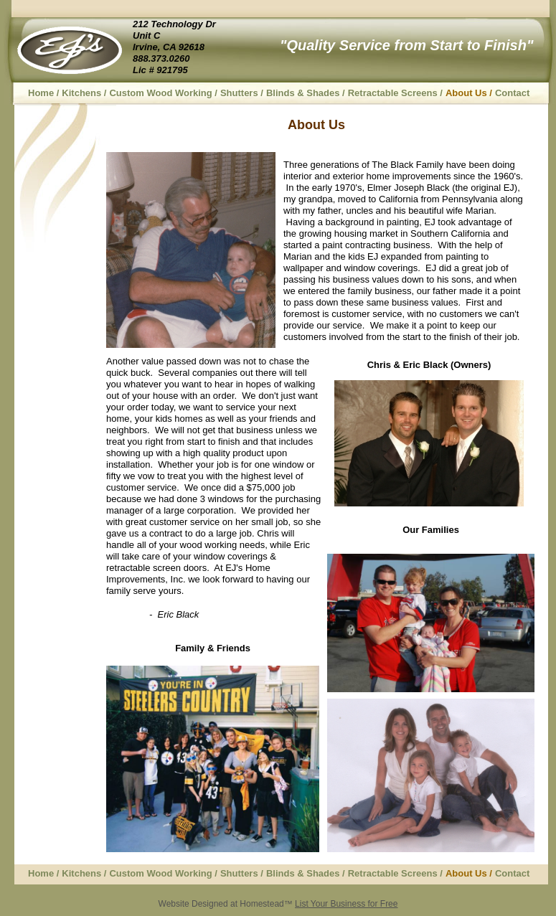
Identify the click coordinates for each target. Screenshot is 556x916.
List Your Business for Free (346, 904)
